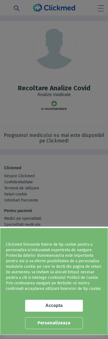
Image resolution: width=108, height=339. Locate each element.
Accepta (53, 305)
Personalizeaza (54, 322)
